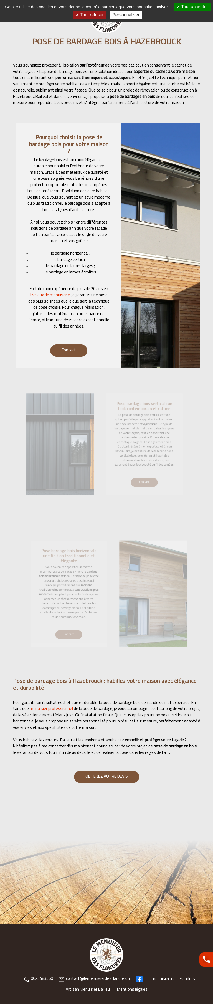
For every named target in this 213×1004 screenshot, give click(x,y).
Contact (69, 350)
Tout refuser (89, 14)
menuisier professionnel (51, 709)
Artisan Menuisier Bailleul (88, 990)
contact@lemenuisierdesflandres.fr (95, 979)
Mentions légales (132, 990)
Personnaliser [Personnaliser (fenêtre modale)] (126, 14)
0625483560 (38, 979)
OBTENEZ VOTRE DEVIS (106, 777)
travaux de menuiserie (50, 295)
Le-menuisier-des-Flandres (165, 979)
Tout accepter (192, 6)
